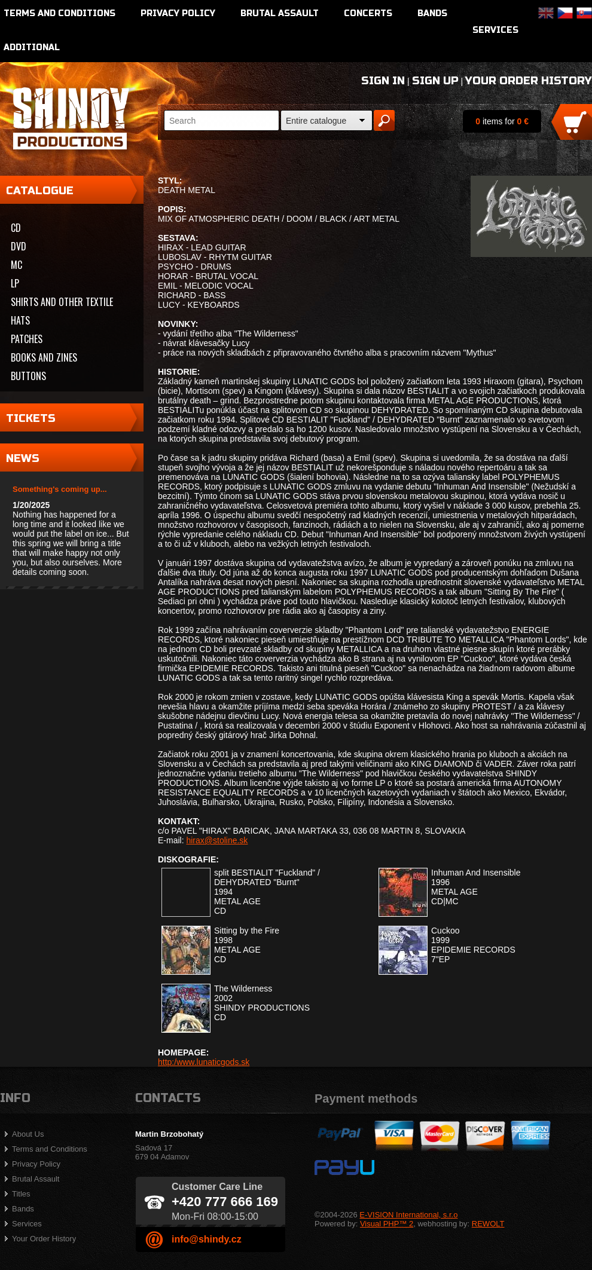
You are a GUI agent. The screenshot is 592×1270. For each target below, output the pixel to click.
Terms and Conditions (59, 13)
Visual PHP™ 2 (386, 1223)
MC (16, 265)
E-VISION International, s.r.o (408, 1214)
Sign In (383, 80)
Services (495, 30)
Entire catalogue (316, 121)
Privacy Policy (178, 13)
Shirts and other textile (62, 302)
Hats (20, 320)
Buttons (28, 376)
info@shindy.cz (207, 1239)
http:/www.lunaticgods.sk (203, 1062)
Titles (21, 1193)
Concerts (368, 13)
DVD (18, 246)
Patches (26, 339)
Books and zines (44, 357)
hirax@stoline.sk (217, 840)
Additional (32, 47)
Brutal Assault (279, 13)
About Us (28, 1134)
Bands (432, 13)
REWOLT (488, 1223)
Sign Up (435, 80)
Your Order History (528, 80)
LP (15, 283)
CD (16, 228)
